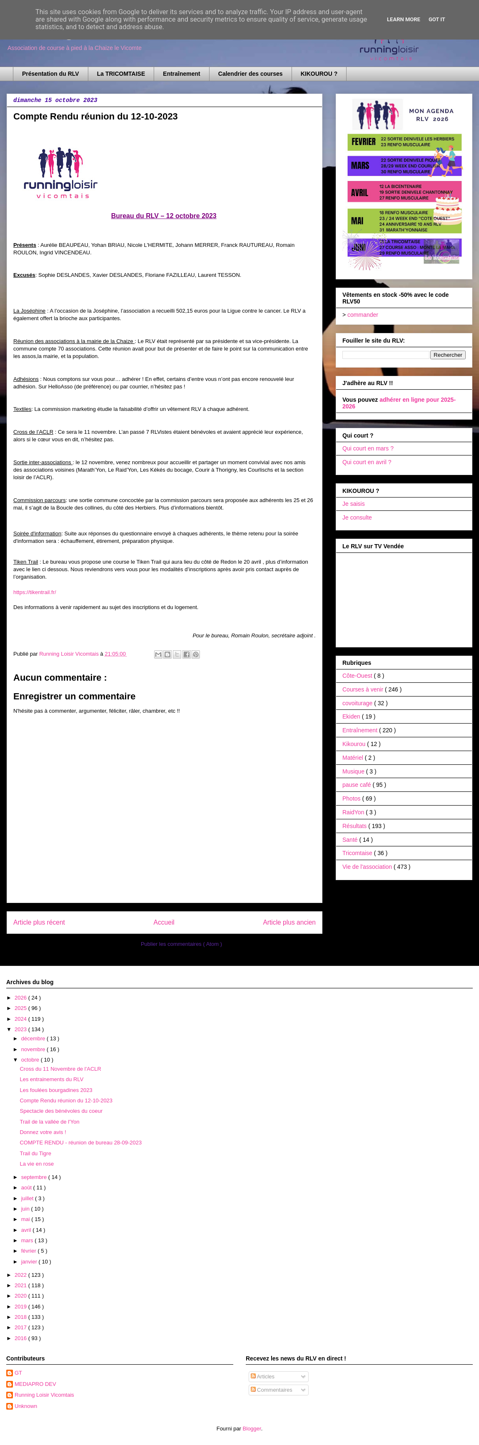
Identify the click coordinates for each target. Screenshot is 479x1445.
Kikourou (354, 744)
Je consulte (357, 517)
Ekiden (352, 716)
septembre (34, 1177)
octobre (31, 1060)
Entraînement (181, 73)
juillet (28, 1198)
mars (28, 1240)
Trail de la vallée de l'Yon (49, 1122)
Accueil (164, 922)
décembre (34, 1038)
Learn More (403, 19)
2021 (21, 1285)
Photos (352, 798)
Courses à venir (363, 689)
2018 (21, 1317)
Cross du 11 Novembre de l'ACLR (60, 1069)
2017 (21, 1327)
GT (18, 1373)
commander (362, 314)
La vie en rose (37, 1164)
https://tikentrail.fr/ (34, 592)
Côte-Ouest (358, 675)
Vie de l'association (368, 866)
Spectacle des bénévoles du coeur (61, 1111)
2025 (21, 1008)
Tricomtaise (358, 853)
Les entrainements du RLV (51, 1079)
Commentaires (271, 1390)
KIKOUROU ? (319, 73)
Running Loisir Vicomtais (44, 1395)
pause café (357, 784)
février (29, 1251)
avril (26, 1230)
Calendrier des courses (250, 73)
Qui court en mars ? (368, 448)
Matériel (353, 757)
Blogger (252, 1428)
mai (26, 1219)
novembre (34, 1049)
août (27, 1187)
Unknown (26, 1406)
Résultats (355, 826)
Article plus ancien (289, 922)
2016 (21, 1338)
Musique (354, 771)
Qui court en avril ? (367, 462)
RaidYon (354, 812)
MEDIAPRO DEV (35, 1384)
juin (26, 1209)
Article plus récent (39, 922)
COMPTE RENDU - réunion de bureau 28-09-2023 (81, 1142)
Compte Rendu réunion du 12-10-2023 (66, 1100)
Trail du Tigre (35, 1153)
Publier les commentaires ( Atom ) (181, 944)
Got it (437, 19)
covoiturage (358, 703)
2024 (21, 1019)
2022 (21, 1275)
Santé (350, 839)
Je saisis (353, 503)
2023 (21, 1029)
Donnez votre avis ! (43, 1132)
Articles (263, 1376)
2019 (21, 1306)
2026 (21, 998)
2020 (21, 1296)
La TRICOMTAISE (121, 73)
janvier (30, 1261)
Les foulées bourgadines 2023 (56, 1090)
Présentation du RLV (50, 73)
